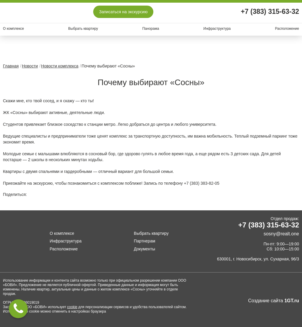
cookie (72, 307)
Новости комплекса (59, 66)
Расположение (287, 29)
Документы (144, 249)
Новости (30, 66)
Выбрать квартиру (83, 29)
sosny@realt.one (281, 233)
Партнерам (144, 241)
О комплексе (13, 29)
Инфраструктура (217, 29)
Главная (11, 66)
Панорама (150, 29)
